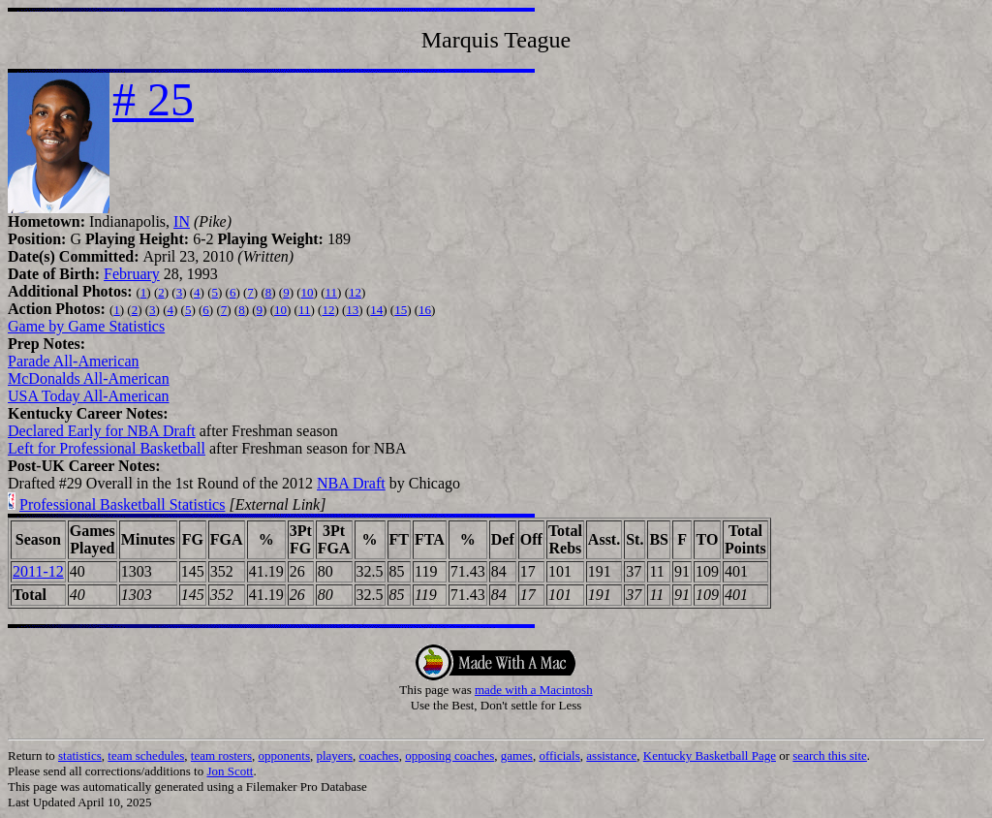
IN (181, 221)
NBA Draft (351, 483)
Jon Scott (229, 771)
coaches (379, 755)
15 (400, 309)
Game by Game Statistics (86, 326)
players (334, 755)
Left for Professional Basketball (106, 448)
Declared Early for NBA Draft (102, 431)
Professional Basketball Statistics (122, 504)
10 (307, 292)
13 (352, 309)
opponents (284, 755)
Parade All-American (74, 361)
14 (376, 309)
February (132, 274)
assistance (611, 755)
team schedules (146, 755)
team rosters (221, 755)
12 (355, 292)
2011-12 (38, 571)
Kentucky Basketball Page (709, 755)
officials (559, 755)
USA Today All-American (89, 396)
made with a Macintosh (534, 689)
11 (332, 292)
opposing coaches (449, 755)
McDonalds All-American (89, 378)
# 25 (153, 99)
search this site (829, 755)
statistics (80, 755)
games (517, 755)
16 (424, 309)
